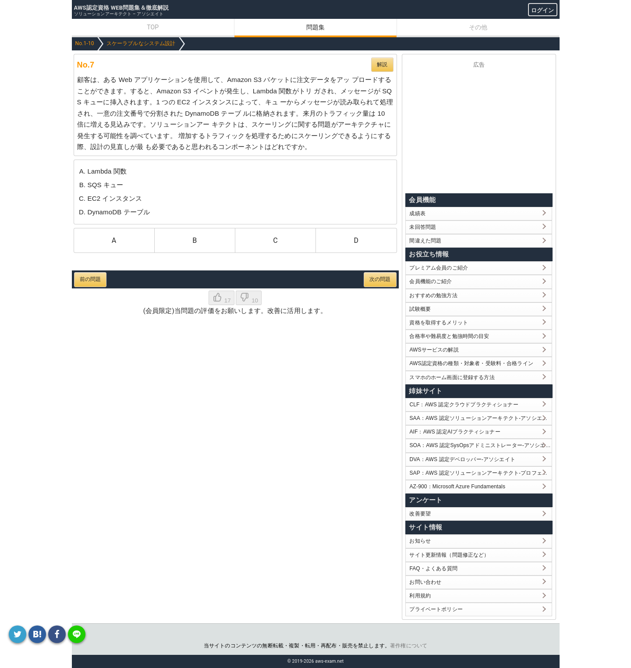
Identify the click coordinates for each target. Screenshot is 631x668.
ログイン (542, 10)
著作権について (408, 646)
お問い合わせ (425, 582)
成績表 (417, 213)
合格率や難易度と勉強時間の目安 (449, 336)
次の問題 (380, 279)
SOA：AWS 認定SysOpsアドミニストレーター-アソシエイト (480, 445)
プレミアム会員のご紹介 (438, 268)
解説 (382, 64)
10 (248, 298)
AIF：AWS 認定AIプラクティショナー (454, 432)
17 (221, 298)
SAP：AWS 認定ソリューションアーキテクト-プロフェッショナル (480, 473)
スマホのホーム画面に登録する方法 (451, 377)
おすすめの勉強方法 (433, 295)
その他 (478, 27)
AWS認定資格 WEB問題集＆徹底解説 (121, 7)
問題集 (315, 27)
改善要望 (420, 514)
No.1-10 (84, 43)
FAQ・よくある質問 (433, 568)
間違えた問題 (425, 241)
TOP (153, 27)
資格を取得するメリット (438, 323)
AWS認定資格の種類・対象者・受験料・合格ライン (471, 363)
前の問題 (90, 279)
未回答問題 (422, 227)
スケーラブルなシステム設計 (141, 43)
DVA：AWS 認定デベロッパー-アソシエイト (462, 459)
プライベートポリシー (436, 609)
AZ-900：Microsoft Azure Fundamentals (457, 486)
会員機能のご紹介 (430, 281)
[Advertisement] (479, 129)
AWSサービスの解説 (433, 350)
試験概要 (420, 309)
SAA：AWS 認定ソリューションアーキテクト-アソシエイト (480, 418)
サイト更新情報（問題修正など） (449, 555)
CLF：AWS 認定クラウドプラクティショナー (463, 405)
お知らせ (420, 541)
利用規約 (420, 596)
